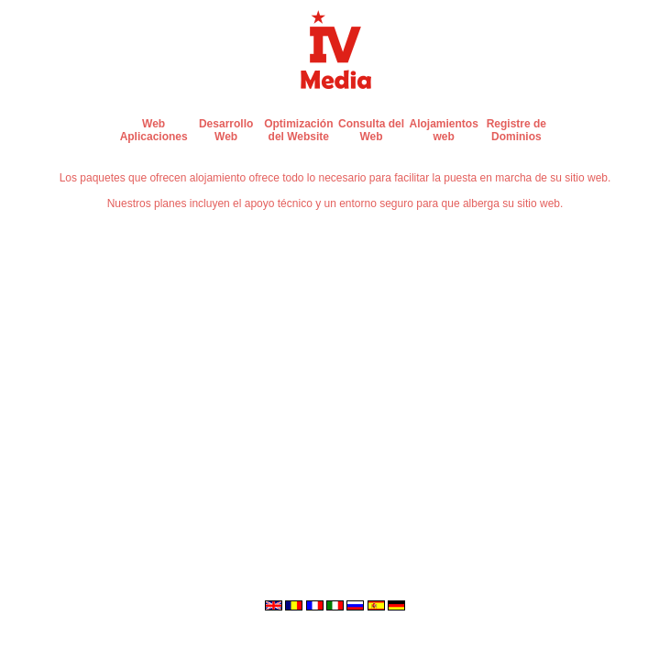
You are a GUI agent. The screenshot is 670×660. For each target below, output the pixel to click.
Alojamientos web (443, 130)
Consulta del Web (371, 130)
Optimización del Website (298, 130)
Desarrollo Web (226, 130)
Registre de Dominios (516, 130)
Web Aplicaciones (154, 130)
